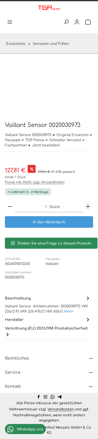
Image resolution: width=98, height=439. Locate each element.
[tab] (48, 304)
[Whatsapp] (53, 397)
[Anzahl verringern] (10, 206)
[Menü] (10, 22)
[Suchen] (66, 22)
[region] (49, 86)
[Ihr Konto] (77, 22)
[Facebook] (39, 397)
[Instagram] (46, 397)
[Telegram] (60, 397)
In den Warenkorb (49, 222)
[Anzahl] (31, 206)
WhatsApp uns (25, 429)
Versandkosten (61, 409)
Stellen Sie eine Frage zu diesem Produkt (51, 243)
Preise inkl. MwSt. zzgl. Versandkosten (34, 182)
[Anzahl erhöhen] (88, 206)
